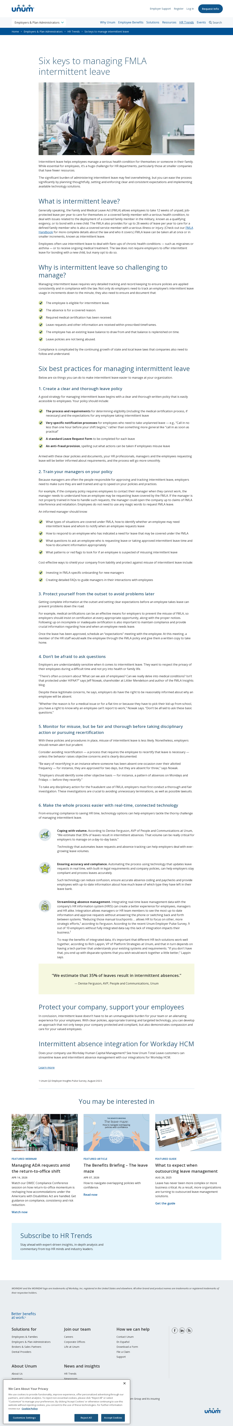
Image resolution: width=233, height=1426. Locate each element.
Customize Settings (24, 1417)
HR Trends (186, 22)
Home (15, 31)
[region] (66, 1401)
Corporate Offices (74, 1342)
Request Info (210, 8)
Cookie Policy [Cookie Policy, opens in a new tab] (30, 1408)
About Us (17, 1373)
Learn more (47, 1068)
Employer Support (159, 8)
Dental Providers (21, 1352)
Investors (17, 1378)
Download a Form (127, 1346)
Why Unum (107, 22)
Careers (68, 1336)
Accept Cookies (113, 1417)
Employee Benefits (130, 22)
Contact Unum (125, 1336)
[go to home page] (23, 12)
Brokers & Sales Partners (26, 1346)
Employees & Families (25, 1336)
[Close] (125, 1383)
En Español (122, 1342)
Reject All (86, 1417)
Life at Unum (71, 1346)
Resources (169, 22)
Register (178, 8)
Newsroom (70, 1378)
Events (201, 22)
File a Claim (123, 1352)
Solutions (152, 22)
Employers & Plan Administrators (43, 31)
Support (121, 1356)
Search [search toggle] (217, 23)
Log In (189, 8)
